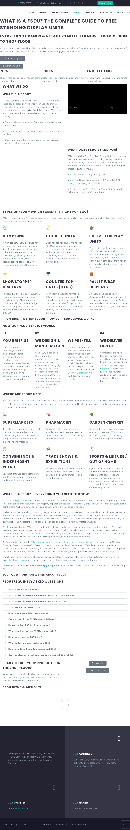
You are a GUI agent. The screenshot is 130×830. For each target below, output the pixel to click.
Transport (90, 12)
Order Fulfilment (61, 12)
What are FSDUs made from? (24, 606)
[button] (65, 588)
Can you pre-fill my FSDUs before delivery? (32, 618)
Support (47, 823)
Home (31, 12)
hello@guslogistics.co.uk (50, 3)
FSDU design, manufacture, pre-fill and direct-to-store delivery (62, 541)
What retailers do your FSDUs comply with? (32, 630)
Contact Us (106, 12)
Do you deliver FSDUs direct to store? (29, 624)
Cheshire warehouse (78, 372)
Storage (43, 12)
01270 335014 (26, 3)
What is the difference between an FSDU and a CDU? (37, 600)
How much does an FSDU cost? (25, 636)
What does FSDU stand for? (23, 588)
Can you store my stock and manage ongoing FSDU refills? (40, 654)
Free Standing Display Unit (18, 499)
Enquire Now (105, 3)
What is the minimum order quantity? (29, 642)
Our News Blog (79, 823)
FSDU (39, 100)
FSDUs (77, 12)
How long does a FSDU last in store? (28, 612)
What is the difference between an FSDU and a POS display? (41, 594)
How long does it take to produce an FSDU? (32, 648)
